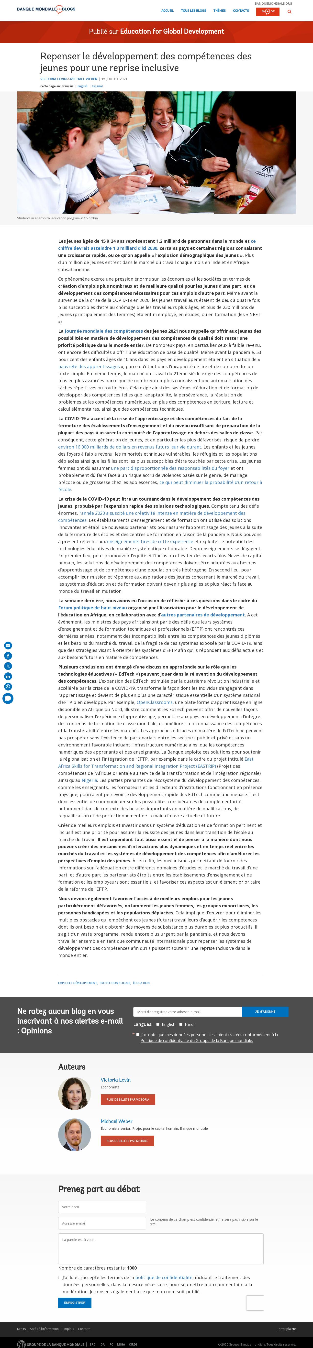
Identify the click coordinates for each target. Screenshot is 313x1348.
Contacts (241, 10)
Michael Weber (83, 79)
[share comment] (7, 698)
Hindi (189, 1024)
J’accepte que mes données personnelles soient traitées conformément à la (209, 1037)
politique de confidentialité (163, 1277)
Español (97, 86)
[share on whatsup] (8, 686)
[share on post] (8, 666)
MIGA (121, 1344)
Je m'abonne (265, 1011)
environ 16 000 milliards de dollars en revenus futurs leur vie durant (129, 447)
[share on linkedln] (8, 676)
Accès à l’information (44, 1329)
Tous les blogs (193, 10)
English (83, 86)
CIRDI (133, 1344)
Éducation (141, 983)
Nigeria (89, 780)
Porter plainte (286, 1329)
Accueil (167, 10)
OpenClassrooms (155, 702)
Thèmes (219, 10)
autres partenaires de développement (203, 615)
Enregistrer (75, 1302)
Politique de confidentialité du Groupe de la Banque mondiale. (197, 1040)
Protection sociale (115, 983)
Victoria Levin (53, 79)
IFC (111, 1344)
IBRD (92, 1344)
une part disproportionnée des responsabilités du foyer (170, 468)
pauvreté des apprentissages (89, 366)
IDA (102, 1344)
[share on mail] (8, 645)
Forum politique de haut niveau (92, 608)
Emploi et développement (77, 983)
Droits (21, 1329)
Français (67, 86)
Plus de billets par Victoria (128, 1099)
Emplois (68, 1329)
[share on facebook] (8, 656)
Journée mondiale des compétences (104, 331)
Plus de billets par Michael (127, 1141)
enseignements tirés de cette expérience (150, 541)
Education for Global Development (172, 32)
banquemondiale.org (273, 3)
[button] (289, 12)
